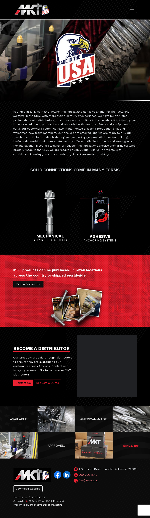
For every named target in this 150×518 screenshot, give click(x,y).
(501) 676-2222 (89, 480)
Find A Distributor (28, 284)
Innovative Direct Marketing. (46, 504)
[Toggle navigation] (132, 9)
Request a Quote (47, 383)
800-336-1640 (88, 474)
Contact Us (23, 383)
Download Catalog (28, 488)
